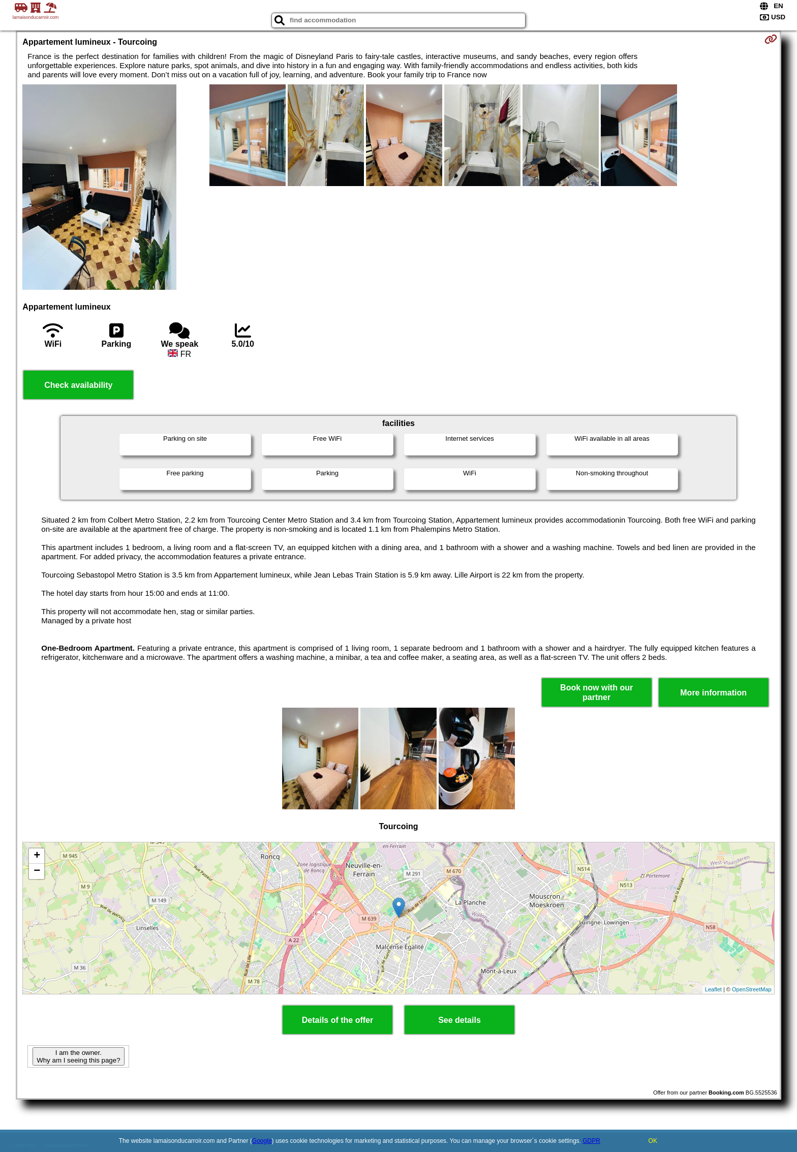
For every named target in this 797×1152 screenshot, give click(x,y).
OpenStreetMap (752, 989)
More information (713, 692)
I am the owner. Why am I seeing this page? (78, 1056)
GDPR (591, 1140)
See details (459, 1020)
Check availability (78, 385)
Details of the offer (337, 1020)
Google (262, 1140)
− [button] (37, 871)
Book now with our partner (596, 692)
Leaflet (713, 989)
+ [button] (37, 856)
